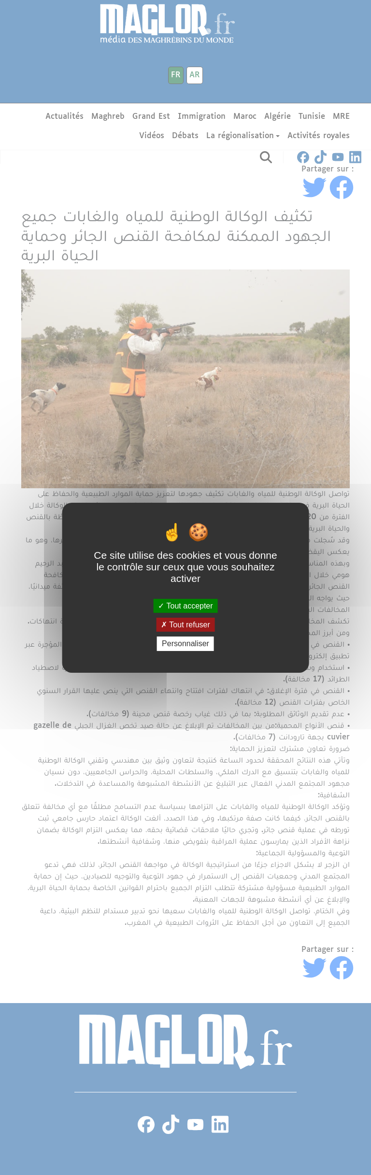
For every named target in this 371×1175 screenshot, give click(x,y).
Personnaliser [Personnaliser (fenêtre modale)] (185, 643)
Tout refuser (185, 625)
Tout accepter (185, 606)
